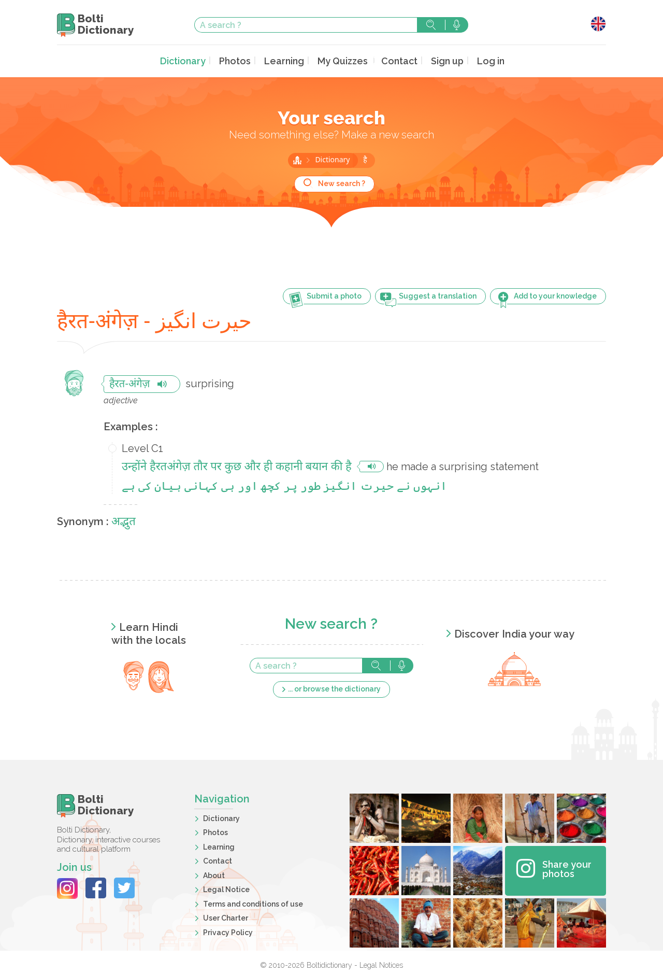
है (365, 159)
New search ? (341, 182)
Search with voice (456, 25)
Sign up (439, 60)
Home (297, 159)
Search (431, 25)
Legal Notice (226, 888)
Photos (240, 60)
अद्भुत (123, 521)
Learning (286, 60)
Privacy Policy (228, 931)
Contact (393, 60)
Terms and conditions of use (253, 902)
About (214, 874)
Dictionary (191, 60)
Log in (480, 60)
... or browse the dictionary (334, 688)
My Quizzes (341, 60)
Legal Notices (381, 963)
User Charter (225, 917)
